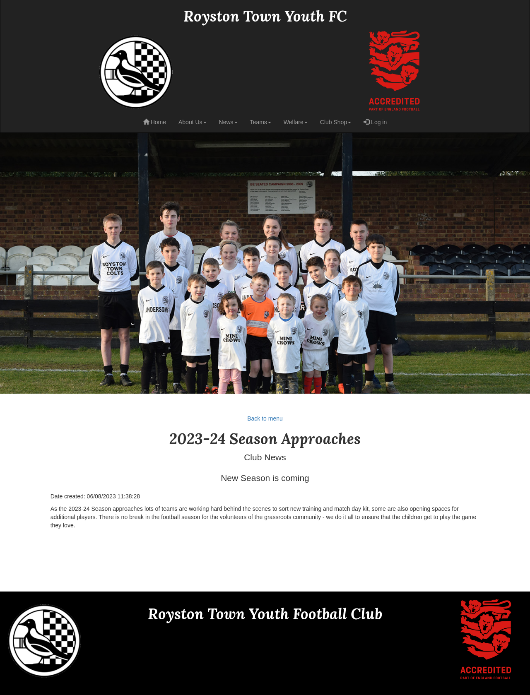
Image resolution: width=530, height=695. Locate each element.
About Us (192, 122)
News (228, 122)
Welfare (296, 122)
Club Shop (335, 122)
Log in (375, 122)
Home (154, 122)
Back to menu (265, 418)
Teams (260, 122)
